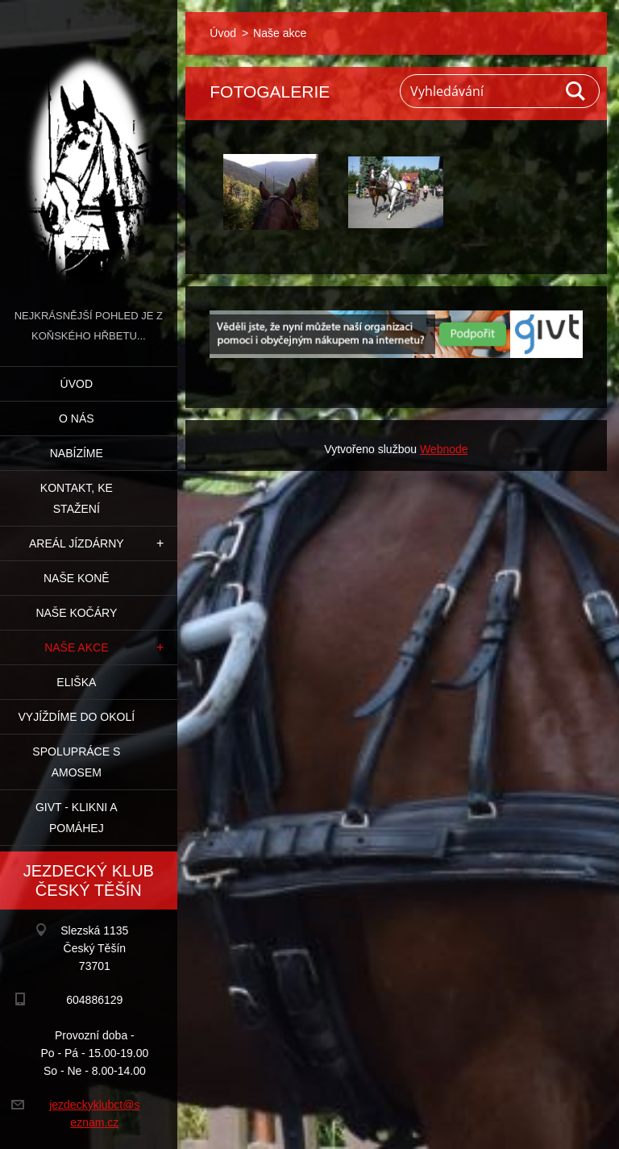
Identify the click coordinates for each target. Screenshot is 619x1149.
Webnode (444, 449)
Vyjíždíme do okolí (76, 716)
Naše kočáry (76, 612)
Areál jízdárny (76, 543)
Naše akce (76, 647)
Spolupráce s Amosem (76, 762)
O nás (76, 418)
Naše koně (77, 578)
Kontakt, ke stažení (76, 498)
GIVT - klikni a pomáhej (76, 818)
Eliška (76, 682)
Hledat (576, 91)
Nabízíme (76, 453)
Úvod (76, 383)
